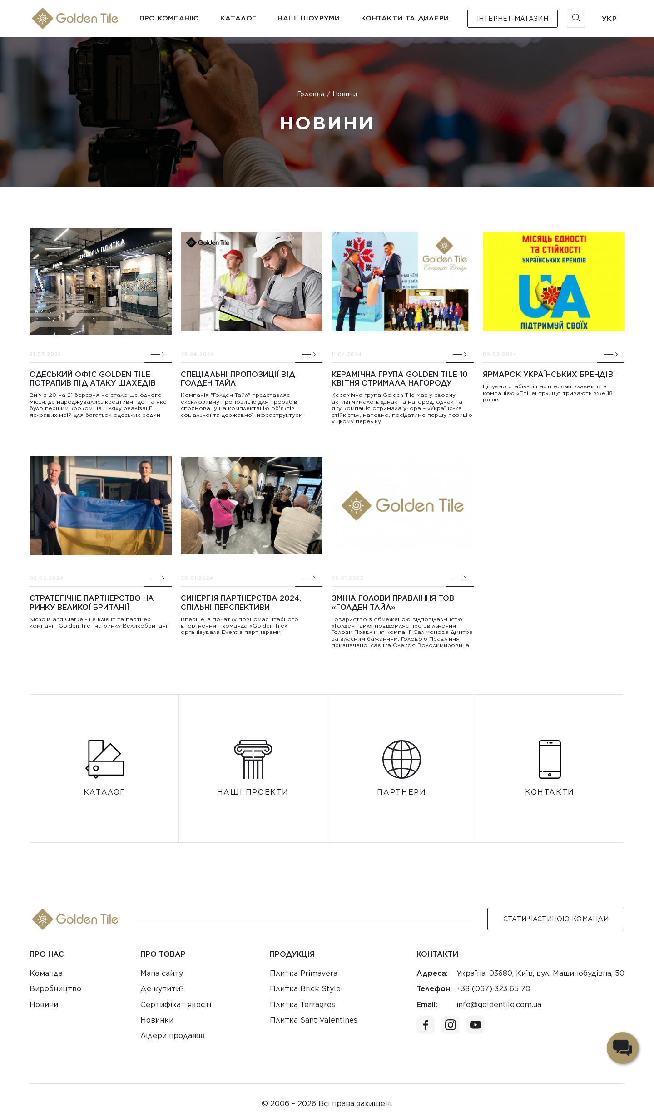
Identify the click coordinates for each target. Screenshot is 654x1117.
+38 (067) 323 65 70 (493, 988)
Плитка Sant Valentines (313, 1020)
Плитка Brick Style (305, 988)
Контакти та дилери (405, 18)
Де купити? (162, 988)
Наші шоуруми (308, 18)
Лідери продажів (172, 1035)
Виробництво (55, 988)
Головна (310, 94)
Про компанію (169, 18)
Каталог (238, 18)
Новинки (156, 1020)
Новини (44, 1004)
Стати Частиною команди (556, 919)
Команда (46, 973)
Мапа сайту (161, 973)
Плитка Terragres (302, 1004)
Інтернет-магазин (512, 18)
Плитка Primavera (303, 973)
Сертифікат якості (175, 1004)
